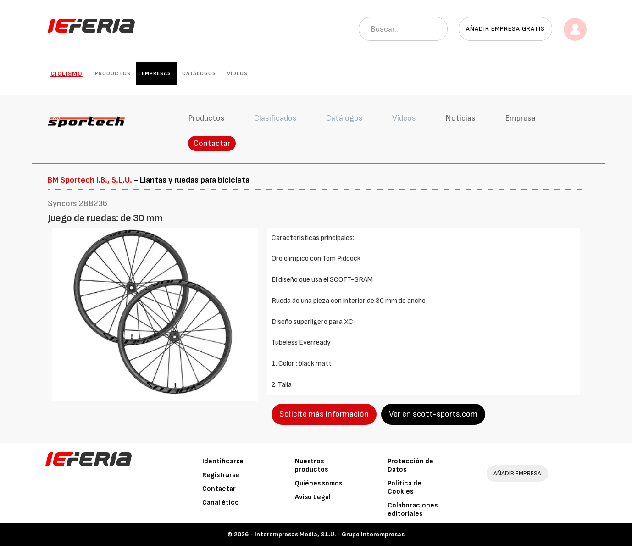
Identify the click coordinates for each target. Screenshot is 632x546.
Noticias (460, 118)
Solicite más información (324, 414)
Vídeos (237, 73)
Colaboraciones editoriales (413, 509)
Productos (113, 73)
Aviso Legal (313, 497)
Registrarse (220, 475)
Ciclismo (66, 74)
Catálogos (199, 73)
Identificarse (223, 461)
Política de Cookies (404, 487)
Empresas (156, 73)
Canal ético (220, 502)
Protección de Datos (410, 465)
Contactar (212, 143)
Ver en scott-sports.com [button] (433, 414)
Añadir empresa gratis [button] (505, 29)
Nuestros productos (311, 465)
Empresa (520, 118)
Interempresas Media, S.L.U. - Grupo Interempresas (330, 534)
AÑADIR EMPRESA (517, 473)
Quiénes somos (318, 483)
